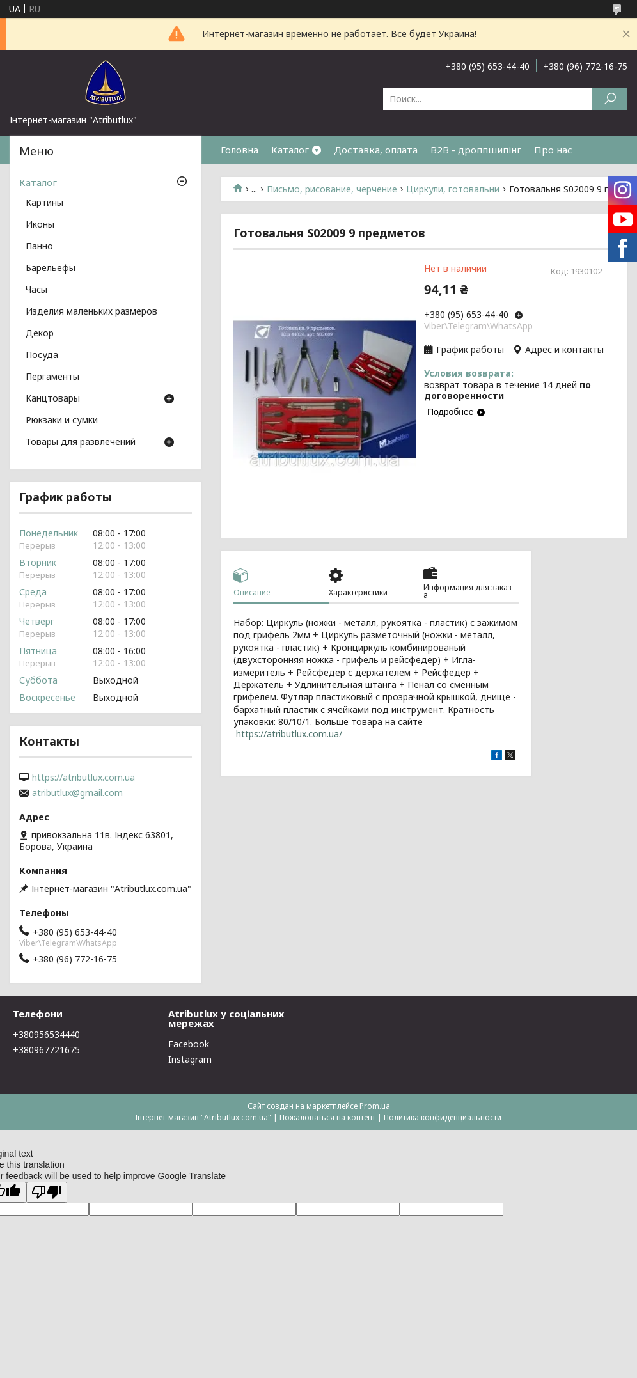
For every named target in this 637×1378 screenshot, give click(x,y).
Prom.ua (374, 1105)
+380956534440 (46, 1034)
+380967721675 (46, 1050)
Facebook (188, 1044)
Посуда (42, 355)
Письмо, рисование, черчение (332, 189)
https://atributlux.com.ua (83, 777)
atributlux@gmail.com (77, 793)
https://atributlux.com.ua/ (289, 734)
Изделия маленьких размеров (91, 312)
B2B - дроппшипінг (475, 149)
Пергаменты (52, 377)
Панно (39, 247)
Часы (36, 290)
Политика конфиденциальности (442, 1117)
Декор (40, 334)
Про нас (553, 149)
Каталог (290, 149)
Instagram (190, 1059)
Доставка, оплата (376, 149)
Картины (44, 203)
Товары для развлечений (81, 442)
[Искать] (609, 99)
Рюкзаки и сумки (62, 421)
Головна (239, 149)
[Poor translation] (46, 1192)
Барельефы (50, 268)
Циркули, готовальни (452, 189)
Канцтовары (53, 399)
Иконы (40, 225)
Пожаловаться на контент (327, 1117)
